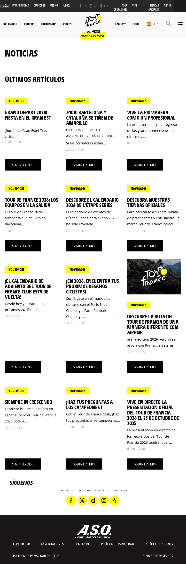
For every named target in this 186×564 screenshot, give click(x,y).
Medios (54, 5)
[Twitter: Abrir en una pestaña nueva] (85, 5)
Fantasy (120, 24)
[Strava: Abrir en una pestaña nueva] (115, 500)
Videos (67, 24)
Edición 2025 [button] (48, 24)
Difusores (39, 5)
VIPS (134, 5)
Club (135, 24)
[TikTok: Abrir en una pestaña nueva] (95, 5)
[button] (152, 24)
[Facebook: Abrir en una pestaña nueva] (80, 5)
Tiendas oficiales (153, 7)
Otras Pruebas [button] (20, 5)
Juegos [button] (66, 5)
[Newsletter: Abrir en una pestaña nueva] (105, 5)
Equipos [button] (29, 24)
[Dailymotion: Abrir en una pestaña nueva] (100, 5)
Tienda (167, 5)
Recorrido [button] (10, 24)
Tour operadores (120, 7)
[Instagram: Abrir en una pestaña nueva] (90, 5)
